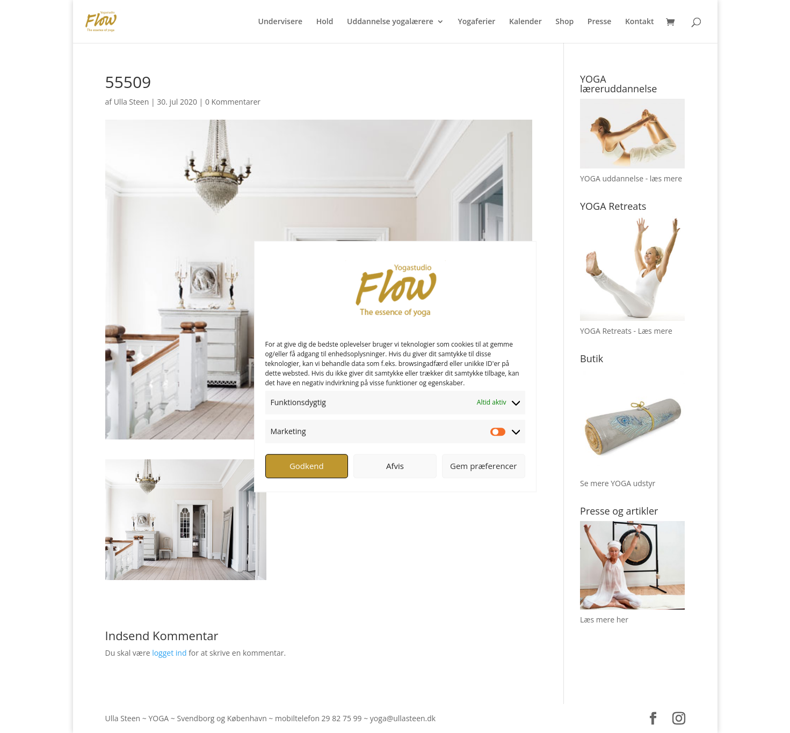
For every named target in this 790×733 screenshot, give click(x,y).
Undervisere (280, 22)
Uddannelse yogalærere (390, 22)
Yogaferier (476, 22)
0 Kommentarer (232, 102)
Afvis (395, 465)
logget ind (169, 653)
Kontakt (639, 22)
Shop (564, 22)
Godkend (306, 465)
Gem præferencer (483, 465)
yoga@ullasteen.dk (403, 718)
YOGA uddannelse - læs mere (631, 178)
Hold (325, 22)
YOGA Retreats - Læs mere (626, 331)
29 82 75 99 (342, 718)
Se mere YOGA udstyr (617, 483)
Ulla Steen (131, 102)
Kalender (525, 22)
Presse (599, 22)
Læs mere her (604, 619)
